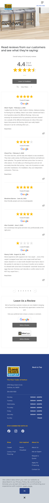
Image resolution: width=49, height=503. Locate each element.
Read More (7, 129)
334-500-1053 (40, 5)
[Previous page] (14, 290)
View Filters (24, 87)
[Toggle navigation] (42, 2)
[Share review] (43, 134)
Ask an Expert (36, 452)
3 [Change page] (23, 291)
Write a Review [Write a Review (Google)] (24, 325)
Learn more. (27, 486)
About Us (35, 447)
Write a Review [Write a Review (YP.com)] (24, 339)
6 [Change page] (30, 291)
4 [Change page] (25, 291)
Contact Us (36, 469)
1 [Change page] (18, 291)
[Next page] (34, 290)
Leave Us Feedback (24, 81)
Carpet (9, 447)
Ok (24, 491)
